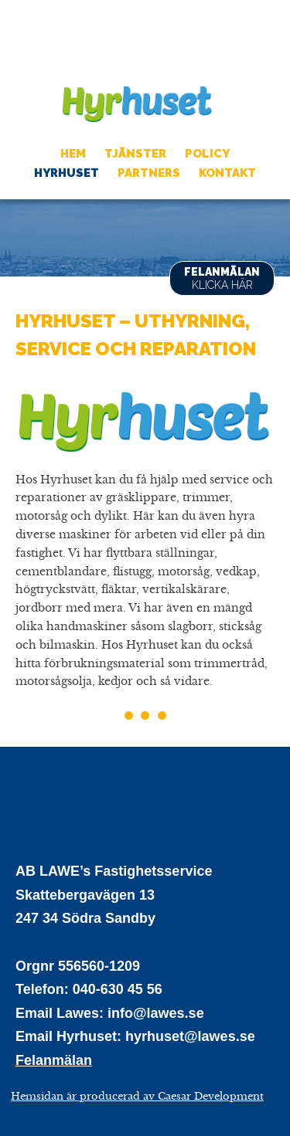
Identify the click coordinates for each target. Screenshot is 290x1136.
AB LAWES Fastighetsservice (137, 40)
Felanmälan (222, 278)
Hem (73, 154)
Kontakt (227, 173)
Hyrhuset (137, 103)
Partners (149, 173)
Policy (207, 154)
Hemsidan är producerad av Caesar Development (137, 1096)
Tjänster (135, 154)
